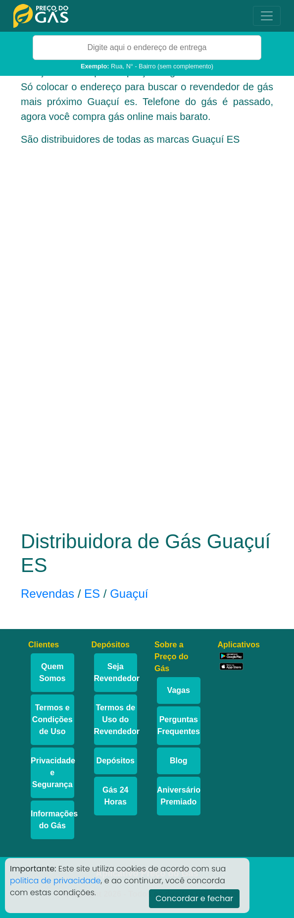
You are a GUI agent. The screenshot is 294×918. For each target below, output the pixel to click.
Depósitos (116, 760)
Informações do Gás (52, 819)
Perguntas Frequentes (178, 725)
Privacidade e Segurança (52, 772)
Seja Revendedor (116, 672)
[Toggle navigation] (267, 16)
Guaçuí (129, 593)
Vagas (178, 690)
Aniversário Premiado (178, 796)
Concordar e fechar (194, 898)
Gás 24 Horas (115, 796)
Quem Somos (52, 672)
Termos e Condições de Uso (52, 719)
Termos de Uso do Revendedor (116, 719)
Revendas (47, 593)
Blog (179, 760)
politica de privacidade (55, 880)
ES (92, 593)
